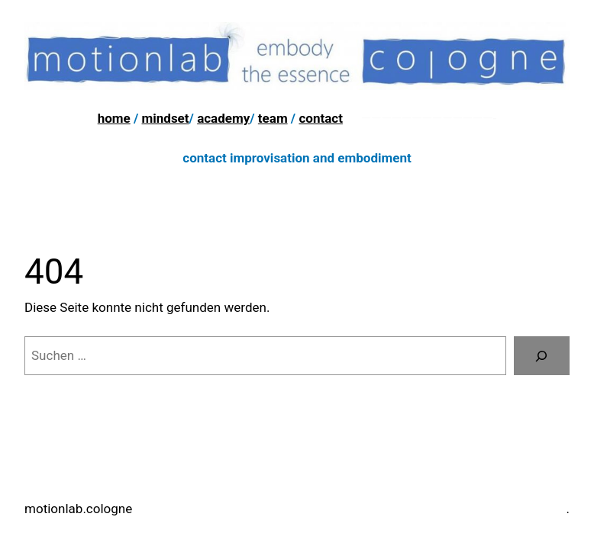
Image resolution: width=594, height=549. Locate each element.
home (114, 118)
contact (321, 118)
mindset (165, 118)
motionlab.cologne (78, 508)
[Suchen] (542, 355)
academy (223, 118)
